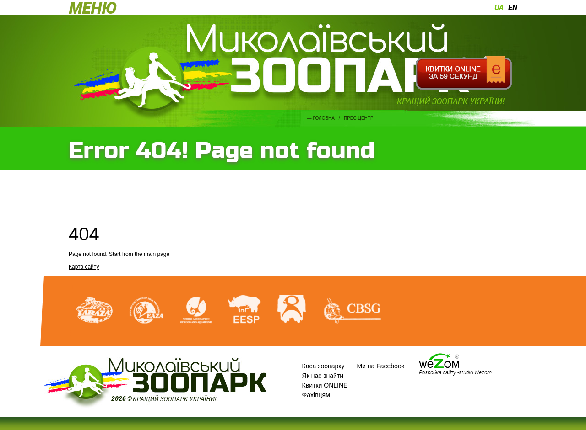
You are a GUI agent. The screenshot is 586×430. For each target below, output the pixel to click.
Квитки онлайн (463, 73)
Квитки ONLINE (325, 385)
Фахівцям (316, 394)
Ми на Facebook (380, 366)
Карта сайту (84, 267)
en (512, 7)
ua (499, 7)
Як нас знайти (323, 375)
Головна (324, 118)
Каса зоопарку (323, 366)
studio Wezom (475, 372)
